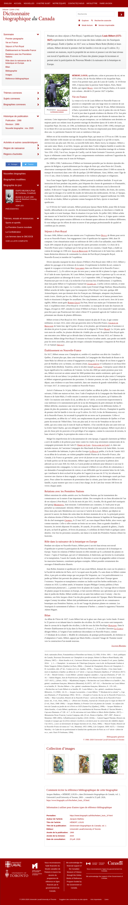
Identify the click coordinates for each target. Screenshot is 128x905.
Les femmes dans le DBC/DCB (19, 237)
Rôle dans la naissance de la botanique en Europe (18, 62)
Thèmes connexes (13, 93)
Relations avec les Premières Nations (18, 55)
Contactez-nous (76, 3)
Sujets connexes (12, 98)
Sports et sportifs (13, 223)
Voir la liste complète (17, 241)
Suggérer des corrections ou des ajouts (73, 899)
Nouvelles (29, 3)
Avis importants (96, 899)
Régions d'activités (13, 154)
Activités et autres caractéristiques (21, 142)
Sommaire (9, 34)
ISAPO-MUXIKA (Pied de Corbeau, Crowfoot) (26, 192)
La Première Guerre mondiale (19, 227)
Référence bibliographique (17, 79)
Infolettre (91, 3)
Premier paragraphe (14, 39)
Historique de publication (16, 116)
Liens (106, 899)
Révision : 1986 (12, 124)
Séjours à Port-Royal (15, 46)
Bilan (8, 67)
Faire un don (106, 3)
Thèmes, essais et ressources (18, 218)
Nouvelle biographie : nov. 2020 (20, 128)
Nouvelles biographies (15, 173)
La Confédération (13, 232)
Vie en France (12, 42)
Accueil (18, 3)
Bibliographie (11, 71)
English (8, 3)
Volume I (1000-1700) (10, 10)
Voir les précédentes (15, 207)
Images (9, 75)
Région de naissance (14, 148)
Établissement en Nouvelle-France (21, 50)
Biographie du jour (13, 185)
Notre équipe (59, 3)
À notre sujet (43, 3)
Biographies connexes (15, 104)
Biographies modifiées (15, 179)
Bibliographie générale (115, 737)
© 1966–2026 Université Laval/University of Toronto (103, 740)
